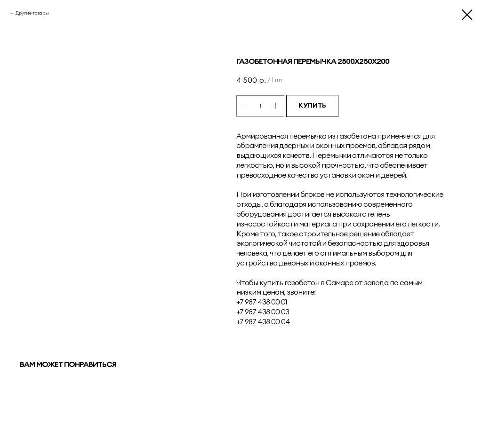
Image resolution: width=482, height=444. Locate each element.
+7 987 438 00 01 (261, 301)
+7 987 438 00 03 (262, 311)
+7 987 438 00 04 (263, 321)
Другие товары (32, 13)
